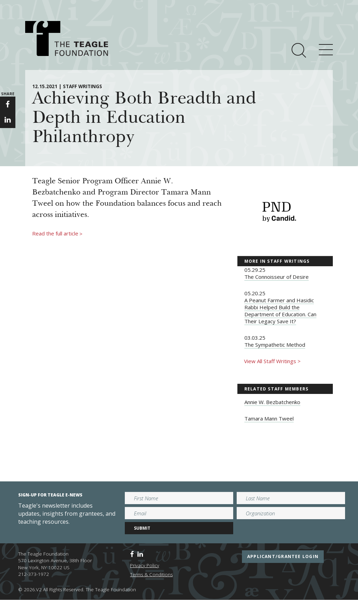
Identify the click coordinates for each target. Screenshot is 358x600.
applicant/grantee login (282, 556)
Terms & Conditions (151, 574)
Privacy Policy (144, 565)
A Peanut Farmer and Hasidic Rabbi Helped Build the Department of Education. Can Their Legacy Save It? (280, 311)
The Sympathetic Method (274, 344)
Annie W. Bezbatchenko (272, 401)
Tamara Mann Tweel (269, 418)
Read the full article (57, 234)
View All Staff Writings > (272, 361)
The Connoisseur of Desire (276, 276)
